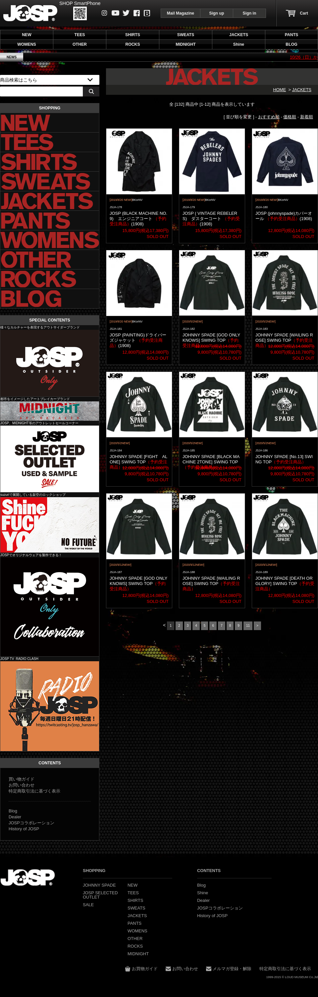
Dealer (15, 816)
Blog (147, 13)
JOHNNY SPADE (30, 13)
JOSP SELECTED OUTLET (49, 459)
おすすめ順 (269, 116)
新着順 (306, 116)
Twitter (126, 13)
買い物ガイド (21, 779)
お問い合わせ (21, 785)
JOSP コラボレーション (49, 606)
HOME (279, 89)
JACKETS (301, 89)
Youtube (115, 13)
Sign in (249, 13)
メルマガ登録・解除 (232, 968)
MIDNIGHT (49, 411)
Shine (49, 525)
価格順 (289, 116)
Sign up (216, 13)
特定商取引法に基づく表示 (34, 791)
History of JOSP (24, 828)
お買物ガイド (145, 968)
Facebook (136, 13)
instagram (104, 13)
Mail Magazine (180, 13)
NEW (26, 34)
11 (248, 625)
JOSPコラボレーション (31, 822)
